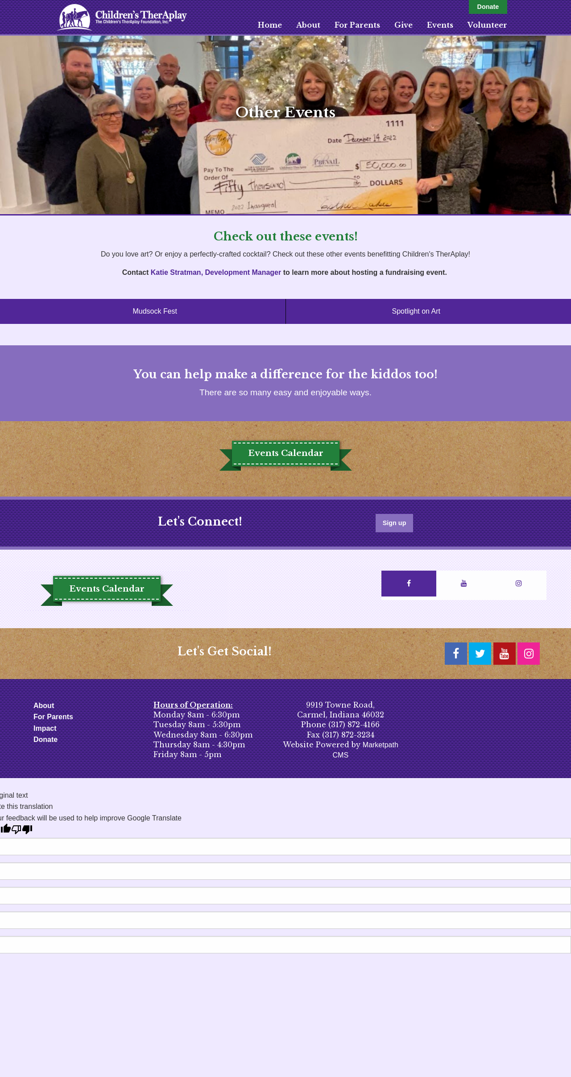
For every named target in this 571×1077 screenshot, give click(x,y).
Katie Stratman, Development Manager (216, 272)
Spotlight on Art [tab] (416, 311)
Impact (45, 728)
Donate (488, 6)
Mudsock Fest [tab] (154, 311)
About (308, 25)
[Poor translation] (22, 830)
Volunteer (487, 25)
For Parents (357, 25)
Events (440, 25)
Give (403, 25)
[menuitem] (270, 25)
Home (270, 25)
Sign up (394, 522)
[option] (285, 125)
